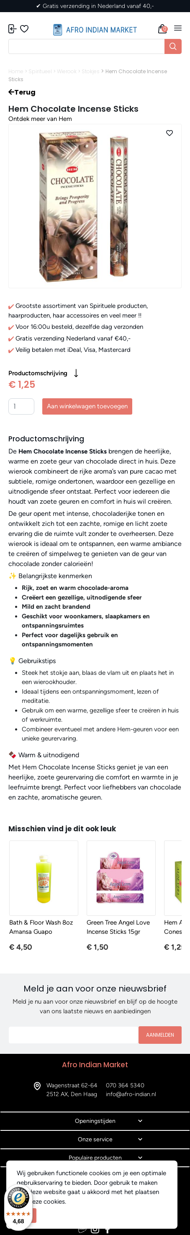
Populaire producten (95, 1157)
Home (15, 71)
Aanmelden (160, 1034)
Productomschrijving (43, 373)
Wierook (67, 71)
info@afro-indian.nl (131, 1094)
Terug (22, 92)
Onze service (95, 1139)
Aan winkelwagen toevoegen (87, 406)
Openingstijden (95, 1121)
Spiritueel (40, 71)
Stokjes (91, 71)
